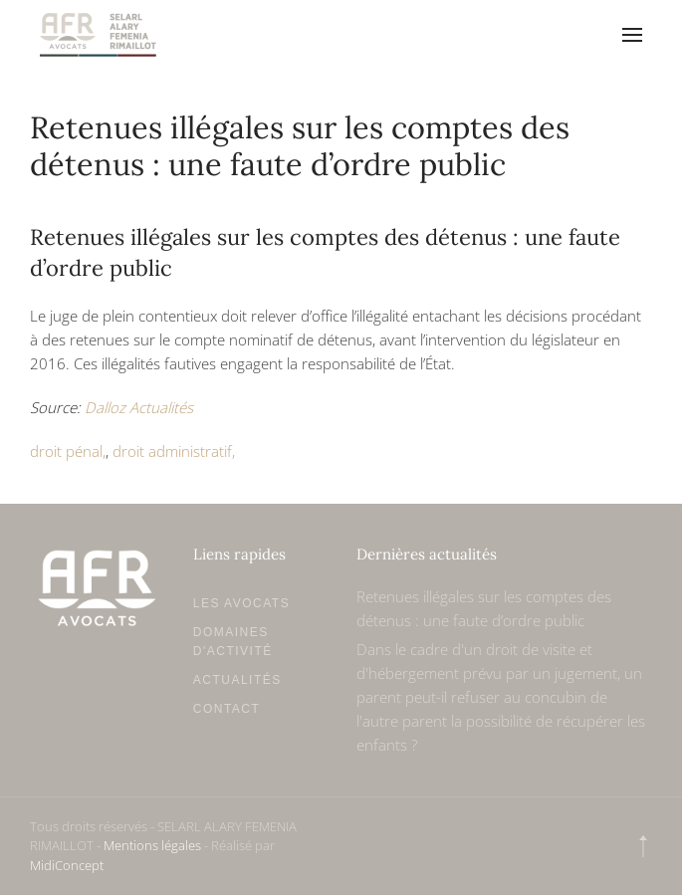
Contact (227, 709)
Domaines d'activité (233, 641)
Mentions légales (152, 845)
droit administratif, (174, 451)
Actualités (237, 680)
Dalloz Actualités (139, 407)
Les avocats (241, 603)
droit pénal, (68, 451)
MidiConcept (67, 865)
